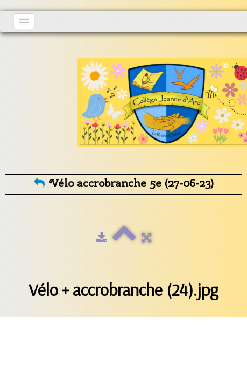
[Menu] (24, 21)
